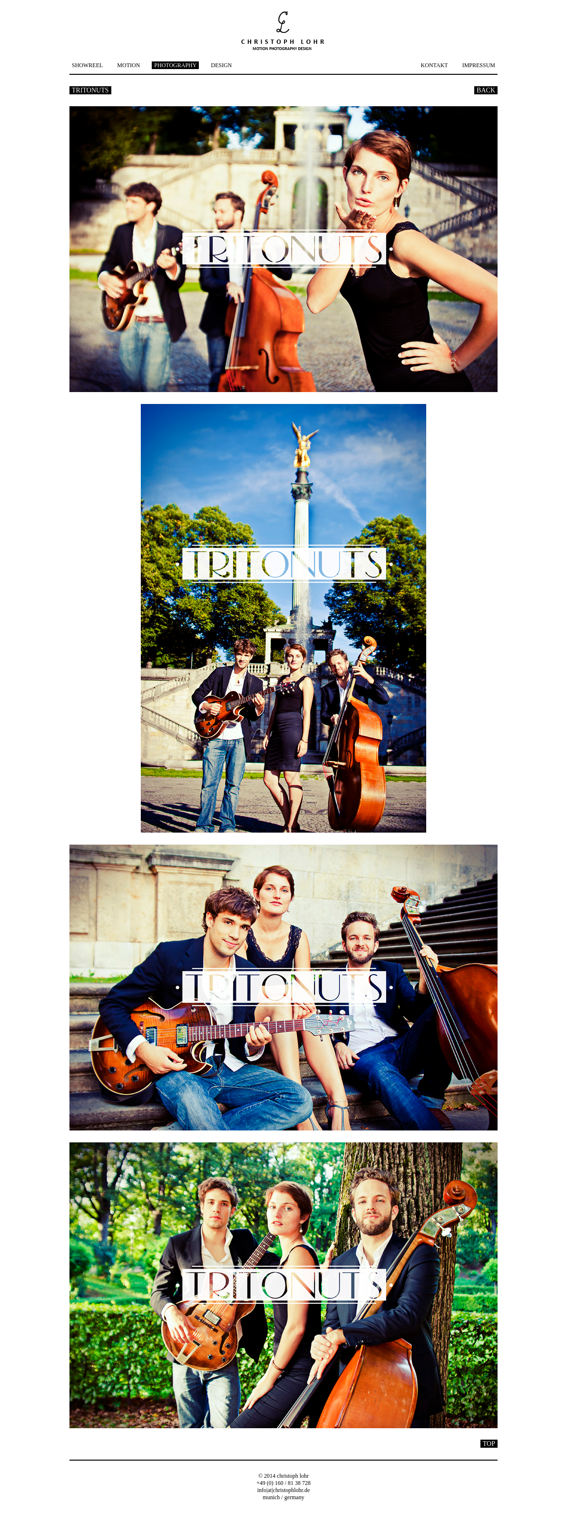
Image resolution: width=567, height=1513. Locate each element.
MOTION (128, 65)
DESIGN (221, 65)
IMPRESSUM (478, 65)
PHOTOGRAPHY (175, 65)
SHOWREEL (87, 65)
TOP (489, 1443)
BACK (486, 90)
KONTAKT (434, 65)
